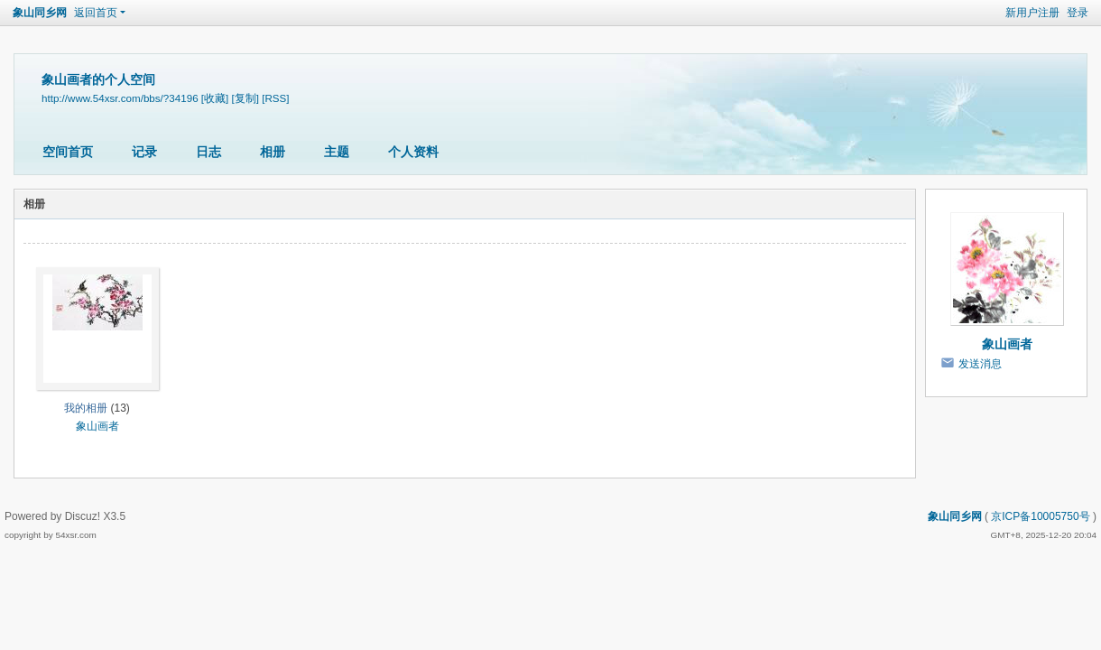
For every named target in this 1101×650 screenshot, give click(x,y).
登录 (1077, 12)
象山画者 (97, 426)
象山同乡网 (40, 12)
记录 (144, 151)
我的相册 (85, 408)
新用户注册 (1032, 12)
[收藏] (214, 98)
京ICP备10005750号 (1040, 516)
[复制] (245, 98)
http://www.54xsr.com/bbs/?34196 (120, 98)
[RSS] (275, 98)
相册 (272, 151)
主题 (336, 151)
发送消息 (980, 364)
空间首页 (67, 151)
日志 (208, 151)
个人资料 (413, 151)
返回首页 (95, 12)
